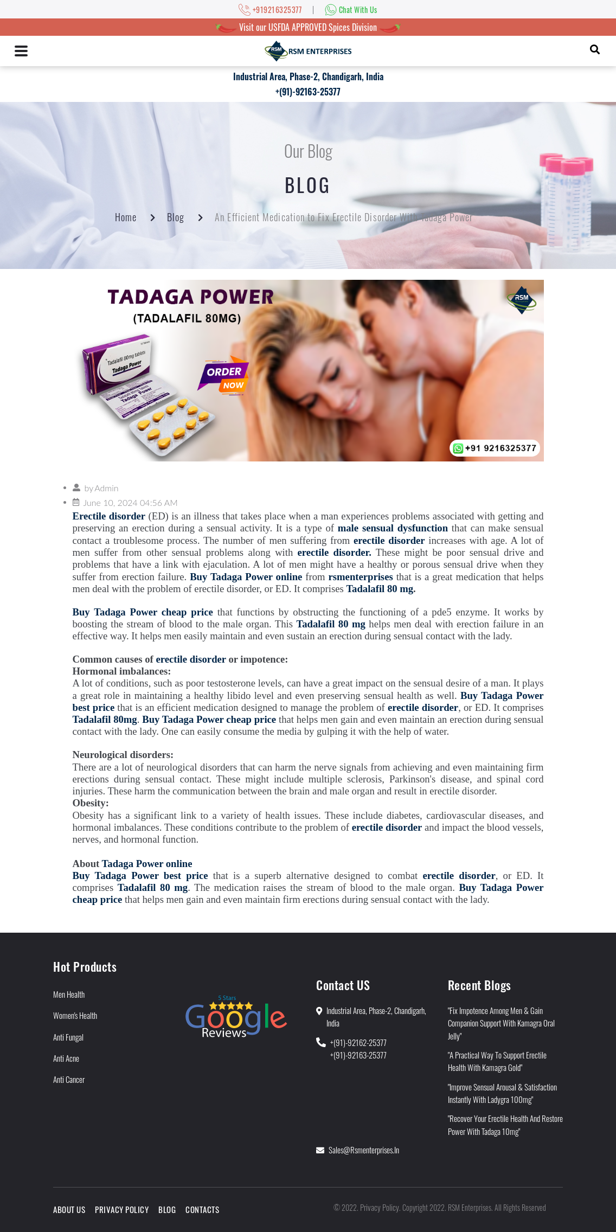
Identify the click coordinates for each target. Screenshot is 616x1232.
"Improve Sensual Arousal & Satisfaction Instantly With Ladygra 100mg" (502, 1093)
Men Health (69, 994)
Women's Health (75, 1015)
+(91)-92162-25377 (358, 1042)
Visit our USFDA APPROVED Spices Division (308, 27)
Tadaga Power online (147, 863)
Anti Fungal (68, 1037)
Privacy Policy (122, 1209)
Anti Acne (66, 1058)
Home (126, 217)
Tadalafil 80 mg (379, 588)
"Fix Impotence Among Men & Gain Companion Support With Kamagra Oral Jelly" (501, 1023)
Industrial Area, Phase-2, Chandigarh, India (308, 76)
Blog (175, 217)
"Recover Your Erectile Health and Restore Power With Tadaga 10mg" (505, 1124)
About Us (69, 1209)
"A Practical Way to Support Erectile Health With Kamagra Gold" (497, 1061)
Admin (106, 488)
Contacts (202, 1209)
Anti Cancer (69, 1079)
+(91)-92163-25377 (308, 91)
